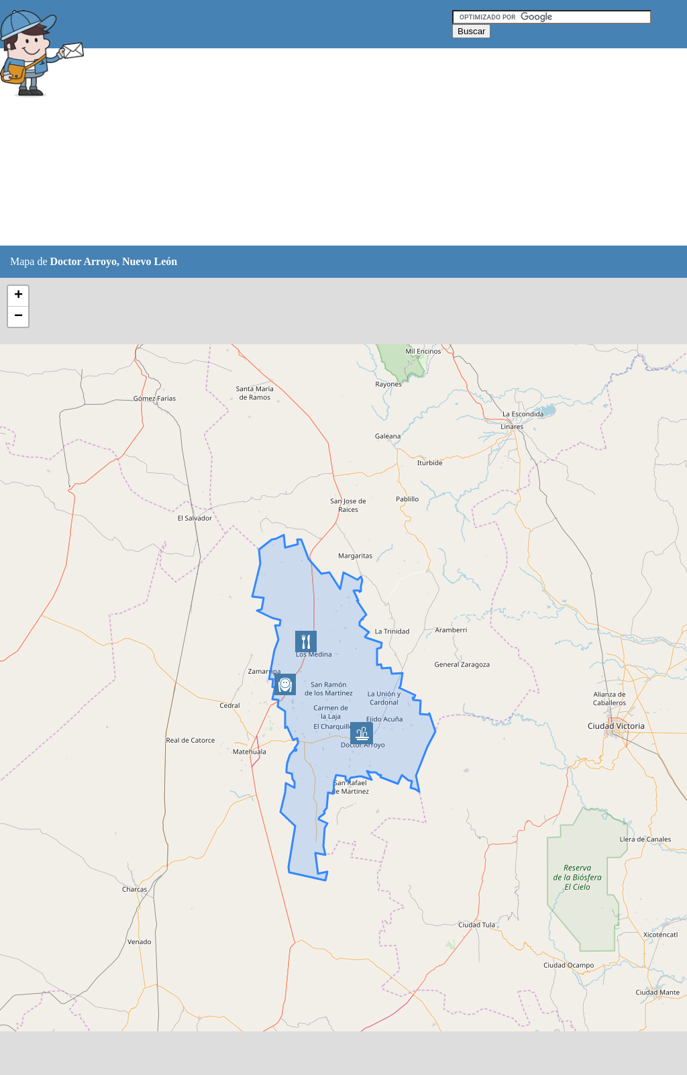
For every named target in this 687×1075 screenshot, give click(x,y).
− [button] (18, 317)
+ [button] (18, 296)
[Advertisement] (335, 148)
